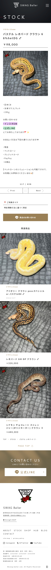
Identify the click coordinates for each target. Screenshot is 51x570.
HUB (36, 530)
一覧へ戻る (25, 190)
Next (38, 191)
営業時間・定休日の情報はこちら (14, 515)
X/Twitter (23, 543)
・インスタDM (10, 123)
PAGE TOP (24, 446)
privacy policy (18, 538)
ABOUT (7, 530)
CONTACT (8, 534)
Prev (12, 191)
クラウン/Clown (9, 29)
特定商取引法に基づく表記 (15, 207)
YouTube (36, 543)
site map (6, 538)
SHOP (27, 530)
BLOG (44, 530)
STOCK (18, 530)
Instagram (9, 543)
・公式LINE (9, 128)
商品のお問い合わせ (25, 217)
